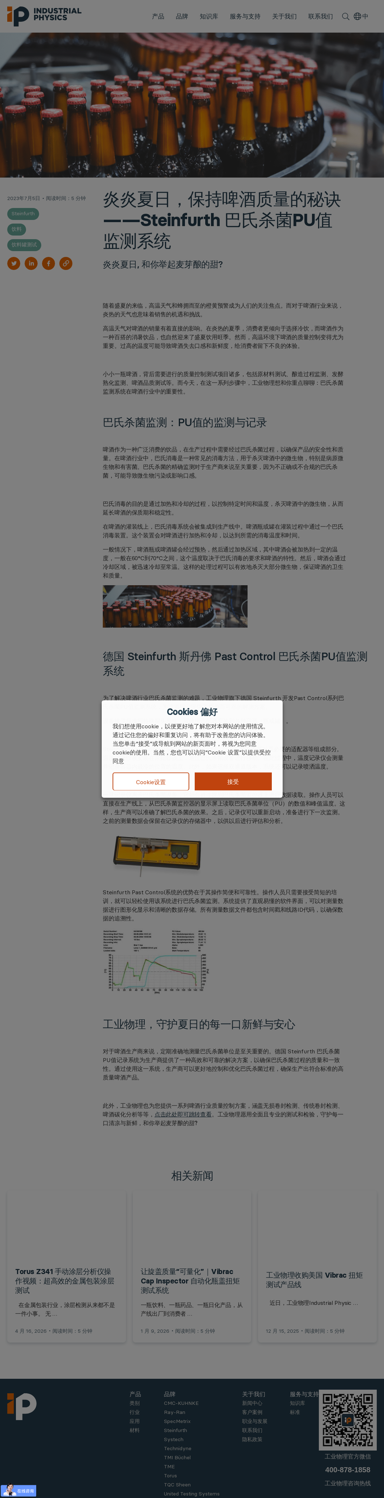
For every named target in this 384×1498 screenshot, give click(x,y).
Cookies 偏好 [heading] (192, 712)
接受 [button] (233, 781)
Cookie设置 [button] (151, 781)
